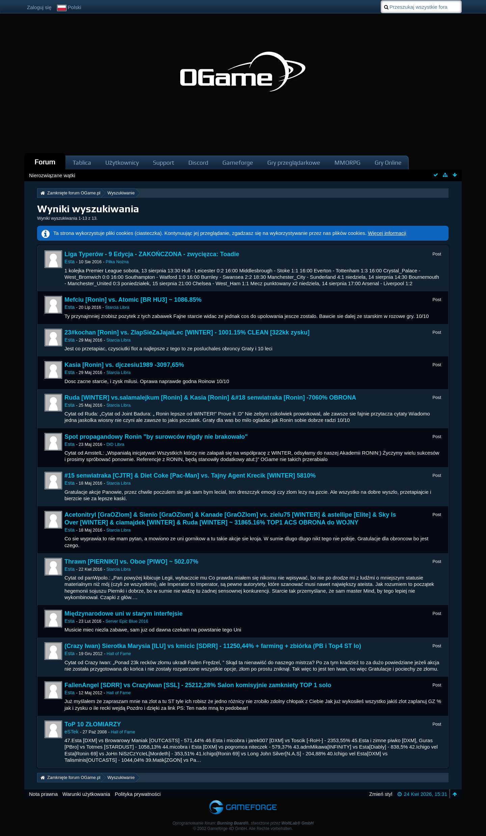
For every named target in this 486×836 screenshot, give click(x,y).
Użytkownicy (122, 162)
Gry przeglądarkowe (293, 162)
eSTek (71, 731)
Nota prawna (43, 794)
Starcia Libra (117, 307)
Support (163, 162)
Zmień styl (380, 794)
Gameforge (237, 162)
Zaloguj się (39, 7)
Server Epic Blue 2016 (126, 621)
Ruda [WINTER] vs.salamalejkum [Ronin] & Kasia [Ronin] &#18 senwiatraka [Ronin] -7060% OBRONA (210, 397)
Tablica (82, 162)
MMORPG (347, 162)
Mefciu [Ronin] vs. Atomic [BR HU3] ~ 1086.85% (132, 299)
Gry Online (388, 162)
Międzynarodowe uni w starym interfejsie (123, 613)
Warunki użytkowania (86, 794)
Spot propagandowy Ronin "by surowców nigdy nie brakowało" (156, 436)
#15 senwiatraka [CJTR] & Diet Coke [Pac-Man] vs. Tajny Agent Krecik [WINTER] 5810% (190, 475)
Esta (69, 261)
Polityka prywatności (138, 794)
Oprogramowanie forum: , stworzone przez (243, 823)
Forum (44, 162)
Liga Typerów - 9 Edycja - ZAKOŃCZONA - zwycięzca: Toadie (151, 254)
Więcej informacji (387, 233)
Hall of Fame (119, 653)
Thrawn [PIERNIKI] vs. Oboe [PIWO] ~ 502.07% (131, 561)
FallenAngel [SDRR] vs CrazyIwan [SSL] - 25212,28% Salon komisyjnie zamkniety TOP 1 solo (197, 685)
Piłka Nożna (117, 261)
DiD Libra (115, 444)
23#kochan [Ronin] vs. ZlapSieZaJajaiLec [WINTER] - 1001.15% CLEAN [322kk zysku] (186, 332)
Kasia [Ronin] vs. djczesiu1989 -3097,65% (124, 364)
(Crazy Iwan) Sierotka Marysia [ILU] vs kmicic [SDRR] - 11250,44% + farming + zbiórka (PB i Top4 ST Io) (212, 646)
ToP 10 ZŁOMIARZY (92, 724)
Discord (198, 162)
